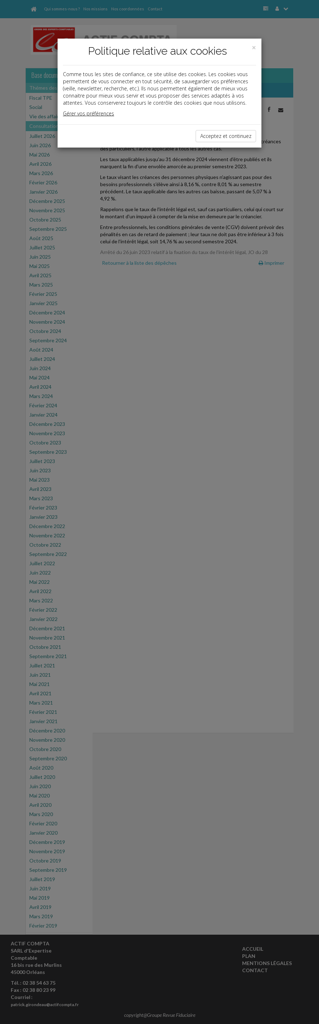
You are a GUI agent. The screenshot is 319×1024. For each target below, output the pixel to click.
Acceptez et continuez (225, 136)
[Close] (254, 47)
